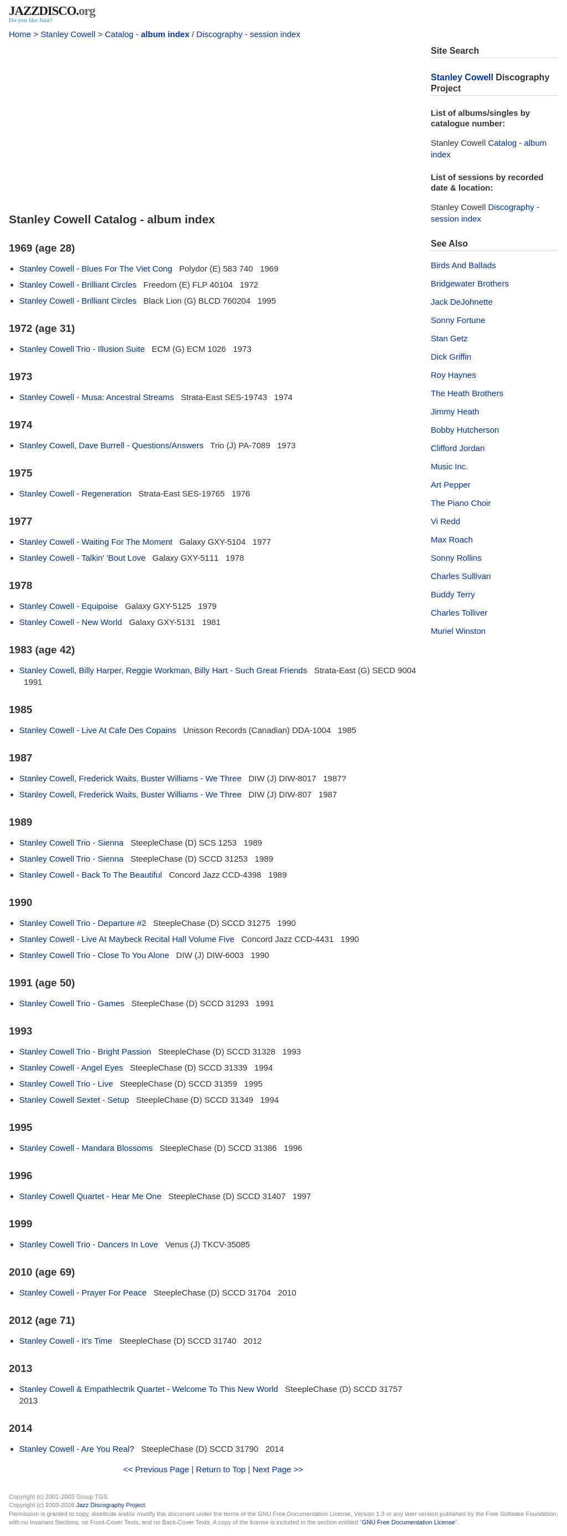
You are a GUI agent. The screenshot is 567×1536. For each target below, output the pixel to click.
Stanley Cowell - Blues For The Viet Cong (95, 268)
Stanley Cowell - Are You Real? (77, 1448)
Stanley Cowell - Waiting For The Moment (96, 541)
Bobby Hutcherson (465, 429)
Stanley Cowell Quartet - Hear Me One (90, 1196)
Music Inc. (449, 466)
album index (165, 34)
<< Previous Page (156, 1469)
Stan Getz (449, 338)
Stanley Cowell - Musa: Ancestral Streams (96, 397)
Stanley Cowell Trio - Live (66, 1083)
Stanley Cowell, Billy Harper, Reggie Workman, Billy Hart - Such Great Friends (163, 670)
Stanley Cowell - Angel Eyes (71, 1067)
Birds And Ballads (463, 265)
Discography (220, 34)
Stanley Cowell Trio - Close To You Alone (94, 955)
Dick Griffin (451, 356)
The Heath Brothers (467, 393)
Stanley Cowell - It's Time (65, 1340)
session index (275, 34)
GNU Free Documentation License (408, 1522)
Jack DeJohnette (462, 301)
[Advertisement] (213, 123)
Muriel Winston (458, 631)
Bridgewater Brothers (470, 283)
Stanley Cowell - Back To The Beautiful (90, 874)
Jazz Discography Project (110, 1505)
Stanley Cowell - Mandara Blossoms (86, 1148)
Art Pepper (451, 484)
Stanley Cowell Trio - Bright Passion (85, 1051)
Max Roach (452, 539)
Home (20, 34)
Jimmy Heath (455, 411)
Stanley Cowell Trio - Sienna (71, 842)
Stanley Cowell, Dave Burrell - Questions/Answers (111, 445)
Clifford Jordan (457, 448)
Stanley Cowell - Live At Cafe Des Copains (97, 730)
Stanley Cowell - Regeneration (75, 493)
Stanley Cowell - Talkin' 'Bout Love (82, 557)
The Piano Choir (461, 503)
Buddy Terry (453, 594)
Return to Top (221, 1469)
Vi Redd (445, 521)
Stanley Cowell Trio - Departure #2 (82, 923)
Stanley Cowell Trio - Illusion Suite (82, 349)
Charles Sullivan (461, 576)
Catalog (119, 34)
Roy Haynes (453, 375)
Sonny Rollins (456, 557)
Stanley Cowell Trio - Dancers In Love (88, 1244)
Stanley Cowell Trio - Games (72, 1003)
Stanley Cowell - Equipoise (68, 606)
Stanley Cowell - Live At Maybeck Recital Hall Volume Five (127, 939)
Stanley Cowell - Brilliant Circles (78, 284)
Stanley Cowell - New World (70, 622)
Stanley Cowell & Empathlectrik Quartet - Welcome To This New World (148, 1389)
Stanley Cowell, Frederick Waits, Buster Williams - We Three (130, 778)
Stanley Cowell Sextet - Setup (74, 1099)
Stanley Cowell (67, 34)
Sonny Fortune (458, 320)
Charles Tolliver (459, 612)
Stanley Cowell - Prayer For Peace (83, 1292)
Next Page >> (277, 1469)
